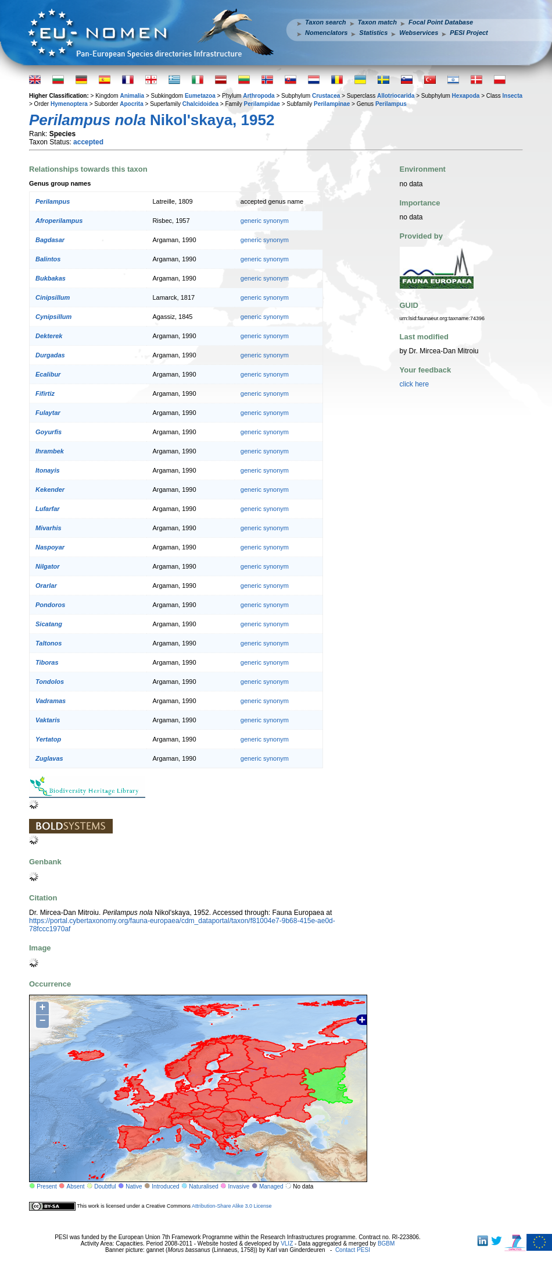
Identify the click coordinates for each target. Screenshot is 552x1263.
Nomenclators (326, 32)
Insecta (512, 96)
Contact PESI (352, 1250)
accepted (88, 142)
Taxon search (325, 22)
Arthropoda (258, 96)
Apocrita (132, 104)
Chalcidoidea (200, 104)
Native (134, 1186)
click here (414, 384)
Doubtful (105, 1186)
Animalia (132, 96)
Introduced (165, 1186)
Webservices (418, 32)
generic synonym (265, 220)
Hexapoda (466, 96)
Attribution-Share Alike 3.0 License (232, 1206)
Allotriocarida (395, 96)
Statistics (373, 32)
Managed (271, 1186)
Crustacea (326, 96)
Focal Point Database (440, 22)
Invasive (239, 1186)
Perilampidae (262, 104)
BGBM (386, 1243)
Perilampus (391, 104)
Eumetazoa (200, 96)
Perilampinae (332, 104)
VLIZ (287, 1243)
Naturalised (203, 1186)
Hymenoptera (69, 104)
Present (46, 1186)
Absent (76, 1186)
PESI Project (469, 32)
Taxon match (377, 22)
